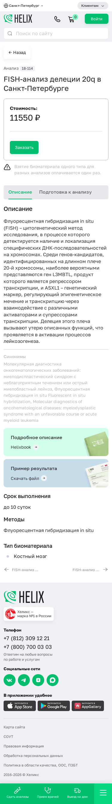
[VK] (10, 680)
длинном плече (83, 261)
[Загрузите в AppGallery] (88, 706)
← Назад (17, 52)
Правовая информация (24, 746)
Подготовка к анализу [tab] (65, 192)
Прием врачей (48, 792)
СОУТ (8, 736)
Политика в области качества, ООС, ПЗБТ (41, 765)
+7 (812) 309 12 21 (27, 638)
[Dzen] (38, 680)
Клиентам (90, 5)
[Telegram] (24, 680)
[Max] (53, 680)
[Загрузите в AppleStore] (20, 706)
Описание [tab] (20, 192)
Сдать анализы (18, 792)
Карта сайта (14, 727)
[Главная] (56, 597)
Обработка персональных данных (33, 755)
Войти (96, 18)
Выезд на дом (77, 792)
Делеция (51, 321)
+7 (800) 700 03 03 (28, 646)
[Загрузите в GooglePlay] (54, 706)
